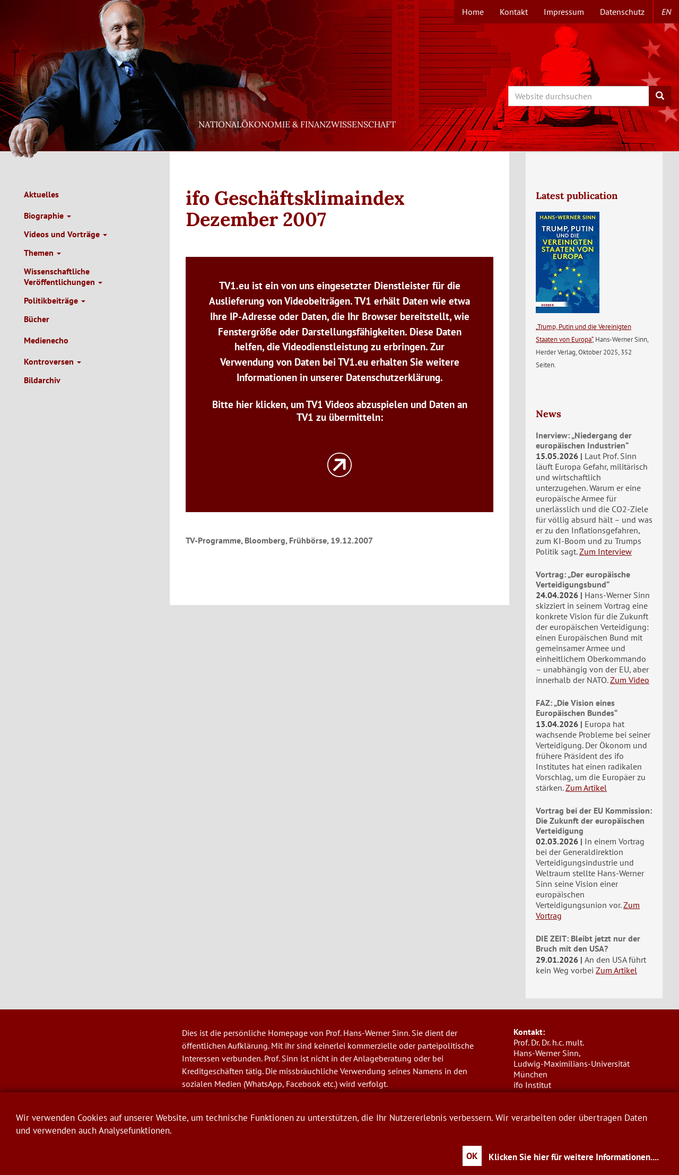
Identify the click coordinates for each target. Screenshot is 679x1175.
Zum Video (629, 680)
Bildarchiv (42, 380)
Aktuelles (41, 194)
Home (473, 11)
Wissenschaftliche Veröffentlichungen (63, 276)
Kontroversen (52, 361)
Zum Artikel (586, 787)
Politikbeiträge (54, 300)
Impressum (564, 11)
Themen (42, 252)
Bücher (36, 319)
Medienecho (46, 340)
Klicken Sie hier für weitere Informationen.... (574, 1157)
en (666, 11)
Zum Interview (605, 551)
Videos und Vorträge (65, 234)
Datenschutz (622, 11)
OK (472, 1156)
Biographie (47, 215)
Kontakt (514, 11)
